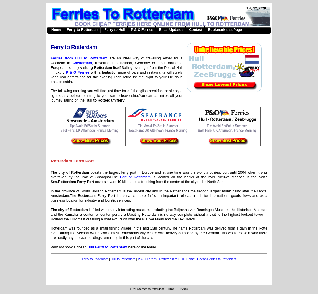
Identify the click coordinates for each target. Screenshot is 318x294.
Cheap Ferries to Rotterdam (216, 259)
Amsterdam (82, 63)
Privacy (183, 288)
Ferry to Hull (114, 30)
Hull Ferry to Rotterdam (107, 247)
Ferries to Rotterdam (162, 16)
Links (171, 288)
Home (56, 30)
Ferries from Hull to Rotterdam (79, 58)
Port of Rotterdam (135, 177)
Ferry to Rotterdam (83, 30)
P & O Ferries (142, 30)
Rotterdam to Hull (171, 259)
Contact (195, 30)
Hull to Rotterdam (123, 259)
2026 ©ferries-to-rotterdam (147, 288)
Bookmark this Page (225, 30)
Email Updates (171, 30)
